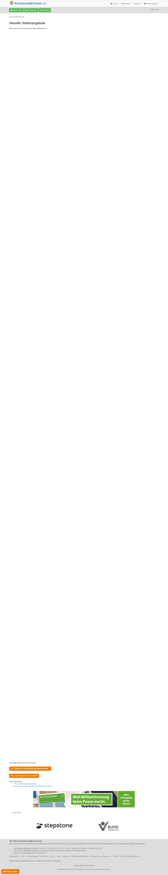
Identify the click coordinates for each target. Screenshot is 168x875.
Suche (137, 4)
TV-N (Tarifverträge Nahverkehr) (25, 784)
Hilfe (58, 856)
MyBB (67, 869)
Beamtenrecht (41, 853)
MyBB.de (107, 869)
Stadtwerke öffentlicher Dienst (75, 851)
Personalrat (18, 851)
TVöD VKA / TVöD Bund (46, 848)
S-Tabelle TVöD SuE (94, 848)
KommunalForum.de (16, 17)
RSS (22, 856)
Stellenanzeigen (151, 4)
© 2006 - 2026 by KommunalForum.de (127, 856)
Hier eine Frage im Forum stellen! (24, 776)
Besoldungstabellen (28, 853)
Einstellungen (56, 861)
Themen (115, 4)
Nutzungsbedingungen (80, 856)
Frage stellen (16, 10)
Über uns (66, 856)
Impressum (106, 856)
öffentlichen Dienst (66, 844)
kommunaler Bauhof (47, 851)
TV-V (62, 848)
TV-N (67, 848)
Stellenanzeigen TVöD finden (37, 856)
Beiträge (126, 4)
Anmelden (44, 10)
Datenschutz (95, 856)
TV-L (58, 848)
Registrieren (31, 10)
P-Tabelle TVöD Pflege (78, 848)
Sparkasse (60, 851)
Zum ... (30, 769)
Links (52, 856)
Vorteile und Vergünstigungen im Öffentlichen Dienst (33, 786)
